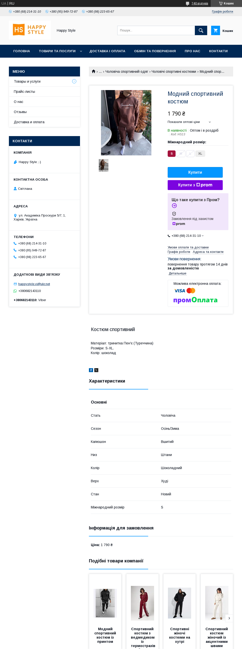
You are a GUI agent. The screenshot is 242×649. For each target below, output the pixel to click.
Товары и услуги (27, 81)
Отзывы (20, 112)
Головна (21, 51)
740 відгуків (200, 3)
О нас (18, 102)
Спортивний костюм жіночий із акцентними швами (217, 637)
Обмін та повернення (155, 51)
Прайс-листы (24, 92)
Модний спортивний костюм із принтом (105, 635)
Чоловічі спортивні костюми (174, 71)
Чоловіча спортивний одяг (126, 71)
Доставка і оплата (107, 51)
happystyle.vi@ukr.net (34, 284)
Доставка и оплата (29, 122)
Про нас (192, 51)
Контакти (218, 51)
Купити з (195, 185)
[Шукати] (201, 30)
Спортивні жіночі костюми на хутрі (180, 635)
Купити (195, 172)
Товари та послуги (57, 51)
